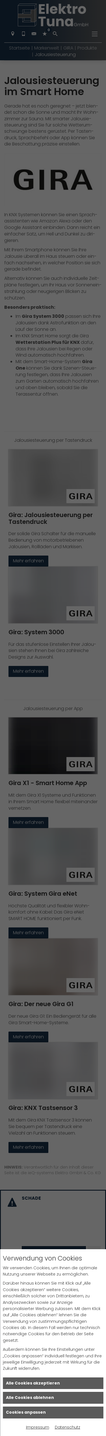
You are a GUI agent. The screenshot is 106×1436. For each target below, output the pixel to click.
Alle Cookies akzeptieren (33, 1383)
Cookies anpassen (26, 1412)
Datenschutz (67, 1427)
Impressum (37, 1427)
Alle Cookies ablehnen (30, 1397)
